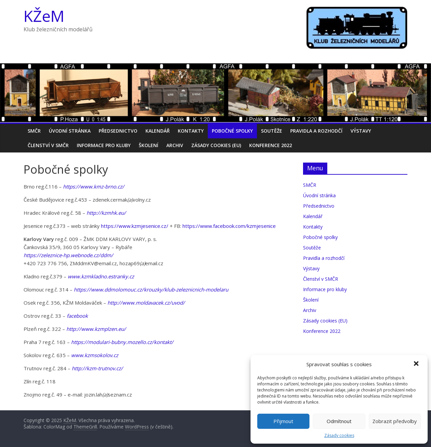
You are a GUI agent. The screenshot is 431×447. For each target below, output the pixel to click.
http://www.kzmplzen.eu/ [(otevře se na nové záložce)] (96, 328)
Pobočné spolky (232, 131)
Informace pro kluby (104, 145)
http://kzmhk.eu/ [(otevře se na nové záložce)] (106, 212)
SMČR (34, 131)
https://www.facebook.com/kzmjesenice (229, 225)
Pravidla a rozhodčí (316, 131)
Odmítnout (339, 421)
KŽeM (44, 15)
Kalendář (157, 131)
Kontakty (191, 131)
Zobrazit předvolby (394, 421)
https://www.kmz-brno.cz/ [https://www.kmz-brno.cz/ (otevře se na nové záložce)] (93, 186)
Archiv (174, 145)
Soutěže (271, 131)
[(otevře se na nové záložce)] (97, 368)
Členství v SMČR (48, 145)
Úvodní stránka (70, 131)
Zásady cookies (339, 435)
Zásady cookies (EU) (216, 145)
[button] (417, 364)
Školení (148, 145)
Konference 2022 (270, 145)
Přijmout (283, 421)
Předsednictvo (118, 131)
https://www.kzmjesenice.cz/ (134, 225)
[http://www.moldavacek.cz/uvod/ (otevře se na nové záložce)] (146, 302)
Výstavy (361, 131)
